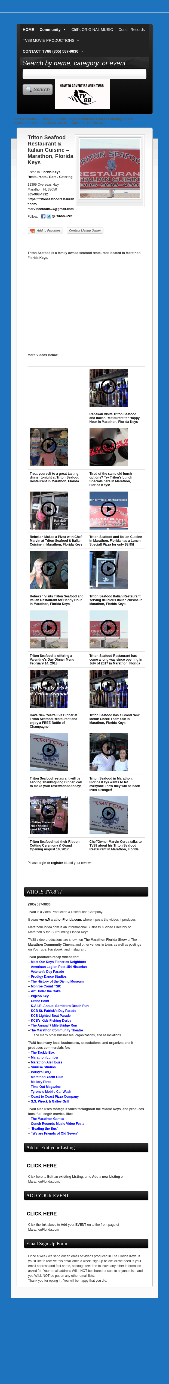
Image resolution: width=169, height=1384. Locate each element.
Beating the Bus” (45, 1128)
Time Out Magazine (46, 1087)
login (43, 863)
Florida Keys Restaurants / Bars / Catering (88, 119)
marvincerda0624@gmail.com (51, 209)
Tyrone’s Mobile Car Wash (51, 1092)
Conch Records (131, 29)
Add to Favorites (45, 231)
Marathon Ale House (47, 1062)
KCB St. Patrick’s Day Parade (53, 1011)
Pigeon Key (40, 996)
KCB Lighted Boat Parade (51, 1016)
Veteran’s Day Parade (47, 972)
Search (41, 89)
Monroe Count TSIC (46, 986)
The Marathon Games (47, 1119)
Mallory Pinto (41, 1082)
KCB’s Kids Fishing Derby (51, 1020)
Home (31, 119)
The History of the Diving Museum (57, 981)
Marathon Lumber (45, 1057)
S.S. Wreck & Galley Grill (50, 1101)
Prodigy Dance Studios (49, 976)
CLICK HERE (42, 1165)
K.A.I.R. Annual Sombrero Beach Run (60, 1006)
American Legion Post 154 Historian (59, 967)
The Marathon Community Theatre (56, 1030)
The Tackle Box (43, 1052)
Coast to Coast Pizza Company (55, 1096)
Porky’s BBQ (41, 1072)
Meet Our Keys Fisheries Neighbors (58, 962)
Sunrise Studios (43, 1067)
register (57, 863)
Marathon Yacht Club (47, 1077)
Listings (45, 119)
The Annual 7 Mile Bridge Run (54, 1025)
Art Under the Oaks (46, 991)
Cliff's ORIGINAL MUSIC (92, 29)
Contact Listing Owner (85, 230)
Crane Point (40, 1001)
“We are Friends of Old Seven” (55, 1133)
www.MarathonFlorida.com (60, 919)
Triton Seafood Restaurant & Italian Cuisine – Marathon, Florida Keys (50, 149)
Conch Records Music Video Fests (58, 1124)
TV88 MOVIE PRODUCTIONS (51, 40)
